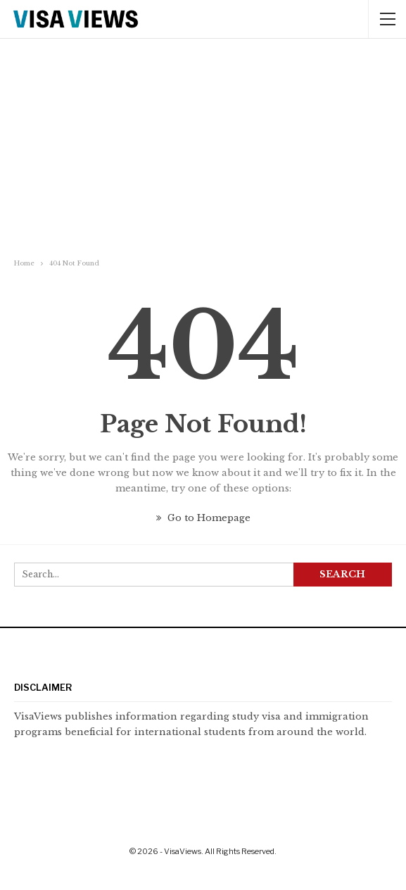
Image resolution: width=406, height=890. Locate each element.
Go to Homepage (203, 518)
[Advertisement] (203, 150)
